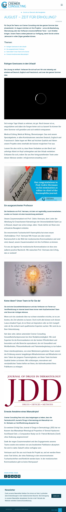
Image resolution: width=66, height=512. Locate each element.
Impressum (9, 509)
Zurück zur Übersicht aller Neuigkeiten (34, 12)
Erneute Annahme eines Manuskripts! (17, 54)
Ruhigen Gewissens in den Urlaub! (16, 47)
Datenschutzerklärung (21, 509)
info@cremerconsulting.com (34, 157)
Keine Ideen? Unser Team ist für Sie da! (17, 52)
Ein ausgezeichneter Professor (15, 49)
